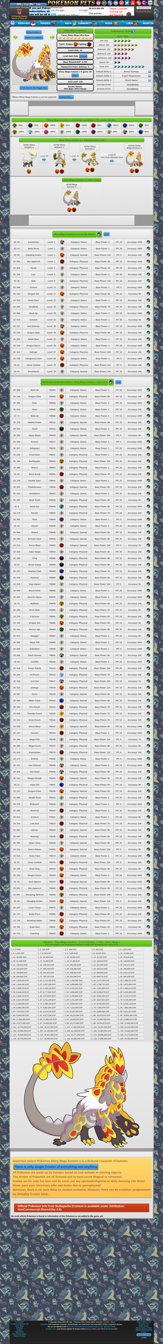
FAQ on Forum (19, 1336)
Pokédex (19, 1328)
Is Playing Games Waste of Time (19, 17)
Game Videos (144, 1326)
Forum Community (144, 1322)
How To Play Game (19, 1334)
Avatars (19, 1330)
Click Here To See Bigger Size (34, 88)
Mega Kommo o (34, 32)
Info (38, 4)
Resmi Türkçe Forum (144, 1328)
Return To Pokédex (33, 37)
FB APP (108, 1329)
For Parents (19, 1322)
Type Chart (19, 1332)
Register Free (144, 1324)
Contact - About (109, 1322)
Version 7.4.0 (144, 8)
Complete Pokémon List (19, 1324)
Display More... (66, 97)
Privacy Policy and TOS (95, 1329)
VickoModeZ (133, 84)
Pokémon (44, 1324)
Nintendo (70, 1326)
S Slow (83, 56)
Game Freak (110, 1326)
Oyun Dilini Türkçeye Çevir (19, 10)
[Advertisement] (46, 11)
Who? (75, 75)
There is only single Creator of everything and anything (55, 1166)
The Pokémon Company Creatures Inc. (89, 1326)
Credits (114, 1329)
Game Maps (19, 1326)
